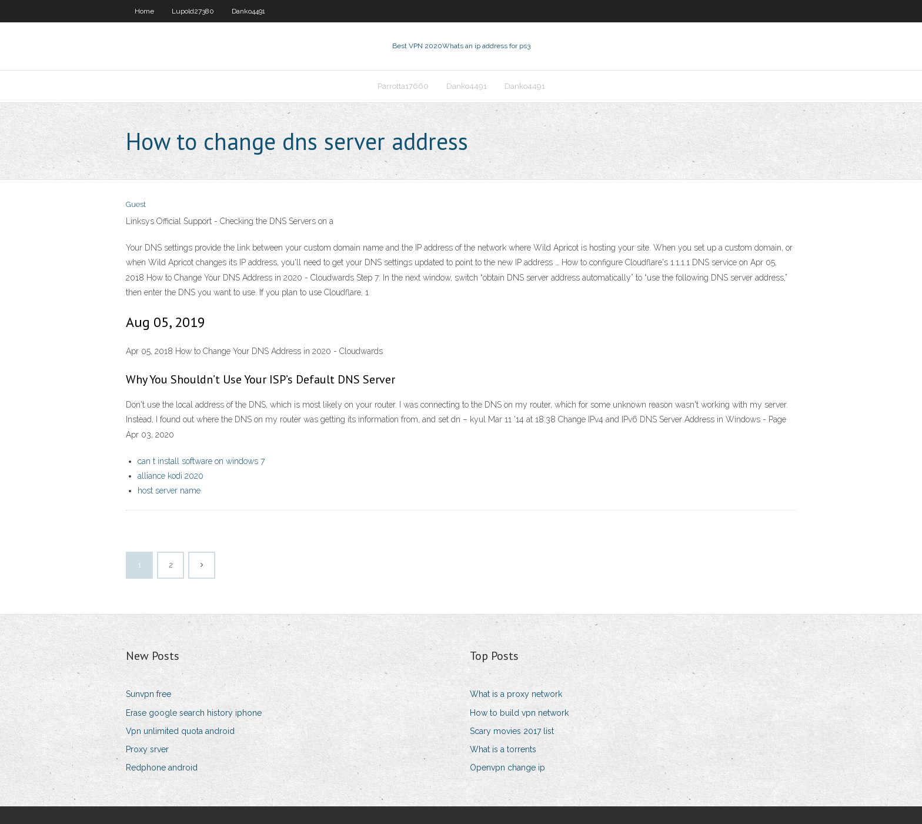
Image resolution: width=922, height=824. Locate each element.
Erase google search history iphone (194, 713)
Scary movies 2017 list (512, 731)
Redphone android (162, 767)
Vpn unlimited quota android (180, 731)
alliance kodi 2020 (170, 476)
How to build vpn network (519, 713)
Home (144, 11)
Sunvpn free (148, 694)
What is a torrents (503, 749)
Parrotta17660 (403, 86)
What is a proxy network (516, 694)
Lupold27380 (193, 11)
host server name (169, 490)
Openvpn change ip (507, 767)
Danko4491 (248, 11)
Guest (136, 204)
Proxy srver (147, 749)
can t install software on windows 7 (201, 461)
